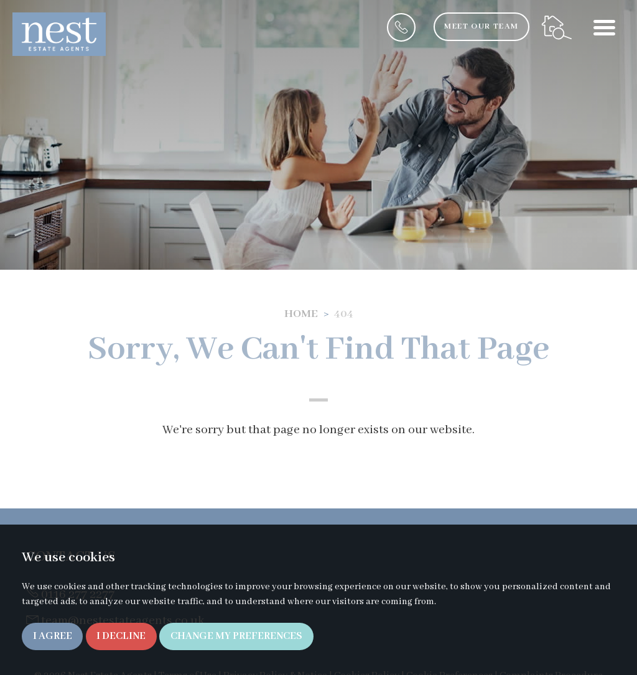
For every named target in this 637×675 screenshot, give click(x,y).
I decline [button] (121, 636)
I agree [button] (52, 636)
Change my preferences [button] (236, 636)
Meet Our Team (481, 26)
